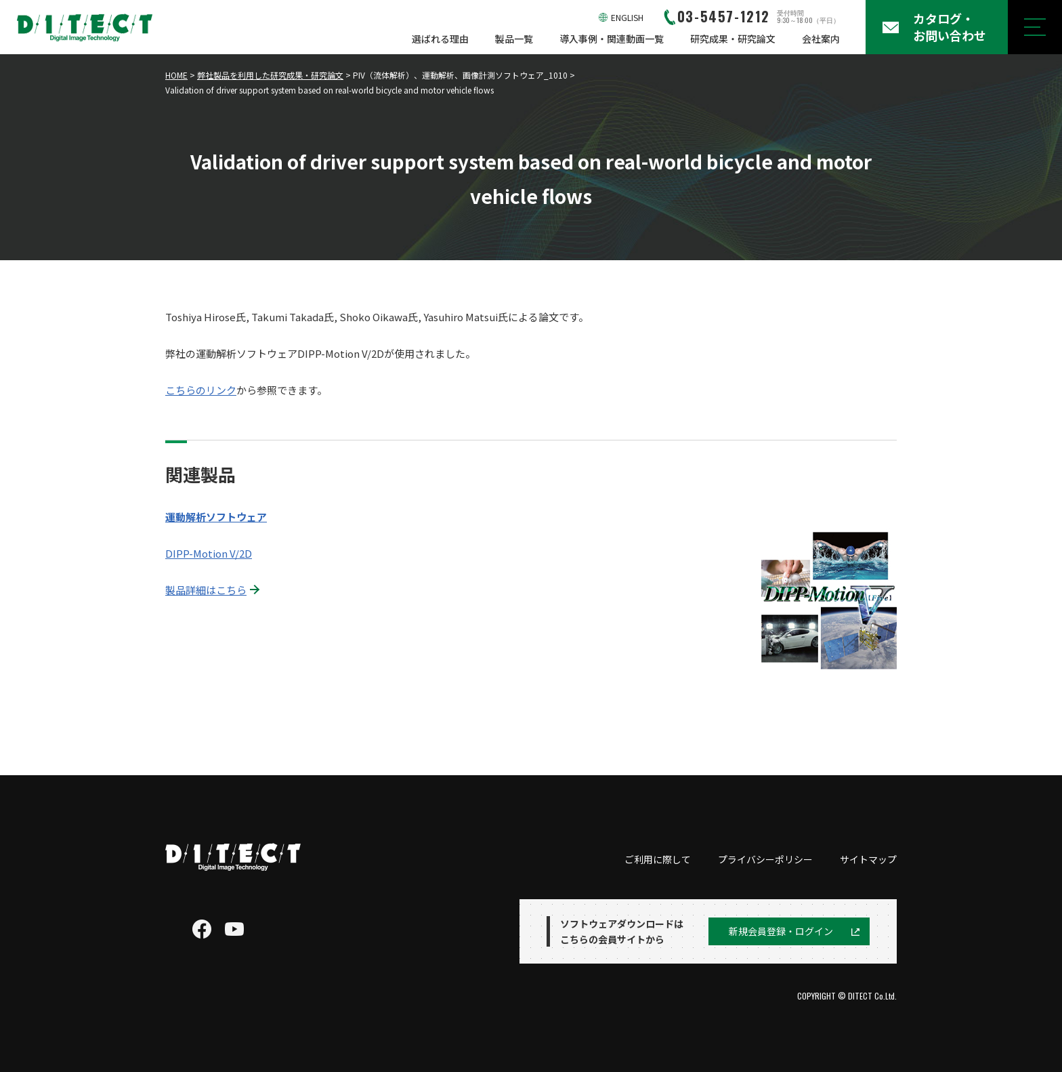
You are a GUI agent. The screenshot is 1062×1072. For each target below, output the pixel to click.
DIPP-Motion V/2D (208, 553)
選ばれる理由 (440, 38)
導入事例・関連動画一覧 (611, 38)
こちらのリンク (200, 390)
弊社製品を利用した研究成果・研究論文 (270, 75)
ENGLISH (627, 17)
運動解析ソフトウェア (216, 517)
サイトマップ (868, 859)
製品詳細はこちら (206, 590)
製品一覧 (514, 38)
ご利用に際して (657, 859)
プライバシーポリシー (765, 859)
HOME (176, 75)
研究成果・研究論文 (733, 38)
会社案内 (821, 38)
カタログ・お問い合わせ (949, 26)
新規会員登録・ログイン (781, 931)
